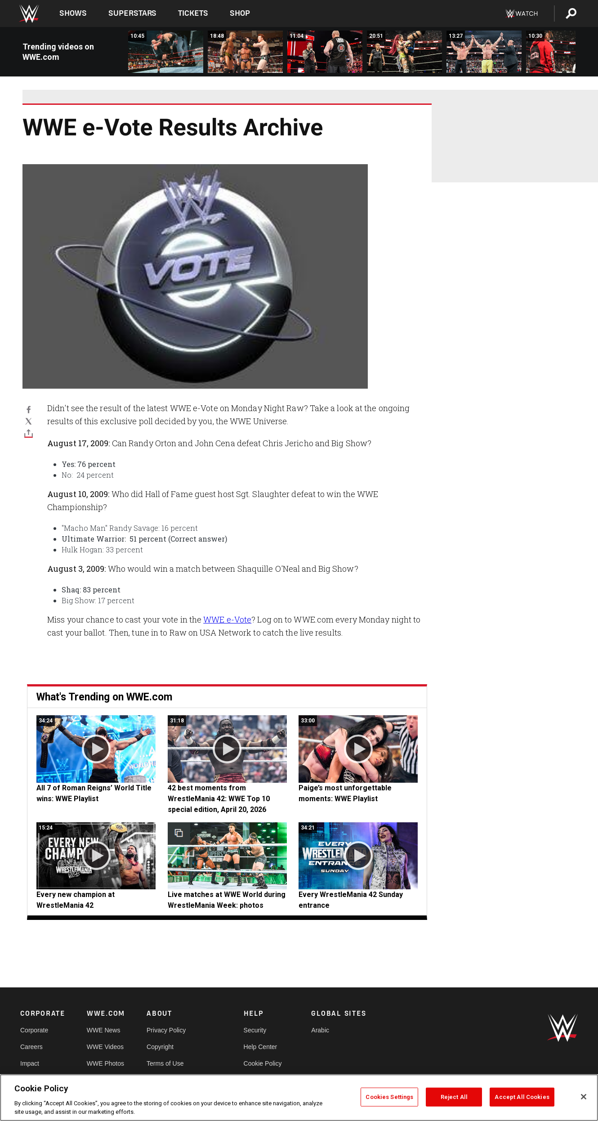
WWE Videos (105, 1046)
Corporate (34, 1030)
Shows (73, 13)
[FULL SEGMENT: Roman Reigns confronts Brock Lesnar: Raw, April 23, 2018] (324, 52)
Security (255, 1030)
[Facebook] (28, 409)
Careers (31, 1046)
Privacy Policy (166, 1030)
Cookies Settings (389, 1097)
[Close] (584, 1097)
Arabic (320, 1030)
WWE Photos (105, 1063)
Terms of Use (165, 1063)
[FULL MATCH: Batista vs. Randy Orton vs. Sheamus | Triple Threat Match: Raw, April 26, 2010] (245, 52)
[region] (299, 1097)
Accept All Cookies (522, 1097)
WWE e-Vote (227, 619)
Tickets (193, 13)
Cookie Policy (263, 1063)
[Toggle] (28, 433)
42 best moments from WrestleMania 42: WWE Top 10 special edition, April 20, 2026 (219, 799)
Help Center (260, 1046)
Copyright (160, 1046)
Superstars (132, 13)
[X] (28, 421)
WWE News (103, 1030)
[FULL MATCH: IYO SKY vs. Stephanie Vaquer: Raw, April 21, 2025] (404, 52)
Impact (29, 1063)
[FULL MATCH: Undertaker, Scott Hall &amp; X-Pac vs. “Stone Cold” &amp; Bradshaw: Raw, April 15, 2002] (165, 52)
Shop (240, 13)
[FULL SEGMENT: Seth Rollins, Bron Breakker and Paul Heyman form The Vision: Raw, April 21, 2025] (484, 52)
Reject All (454, 1097)
